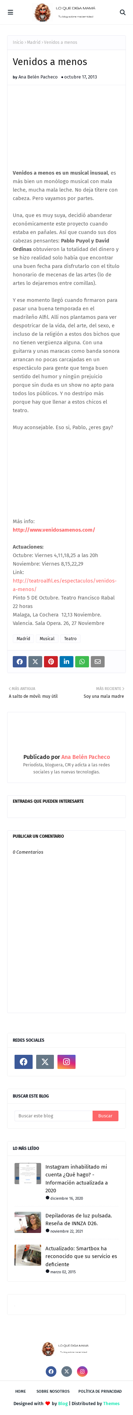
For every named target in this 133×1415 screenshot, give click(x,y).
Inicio (18, 42)
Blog (63, 1403)
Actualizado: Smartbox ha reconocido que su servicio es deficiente (81, 1256)
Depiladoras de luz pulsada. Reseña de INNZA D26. (78, 1219)
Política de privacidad (100, 1391)
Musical (47, 638)
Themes (111, 1403)
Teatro (70, 638)
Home (20, 1391)
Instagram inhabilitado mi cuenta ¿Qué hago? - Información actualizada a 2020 (76, 1179)
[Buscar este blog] (54, 1116)
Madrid (33, 42)
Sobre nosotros (53, 1391)
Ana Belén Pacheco (38, 77)
